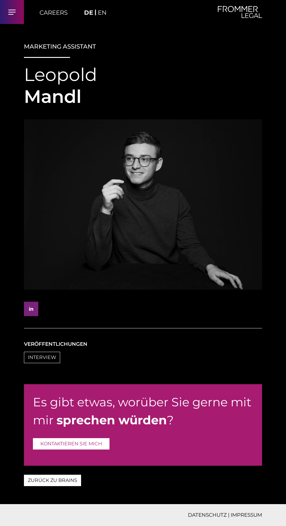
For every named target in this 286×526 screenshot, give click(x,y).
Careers (53, 12)
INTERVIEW (42, 357)
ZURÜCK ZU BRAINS (52, 480)
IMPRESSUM (246, 515)
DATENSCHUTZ (207, 515)
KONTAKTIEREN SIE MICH (71, 444)
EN (102, 12)
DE (88, 12)
